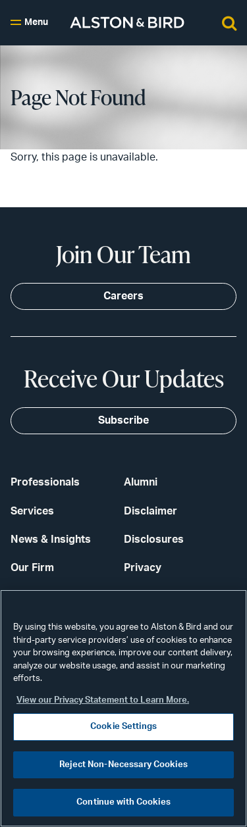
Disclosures (154, 539)
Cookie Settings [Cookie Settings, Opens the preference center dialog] (123, 726)
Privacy (142, 568)
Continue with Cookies (123, 802)
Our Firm (32, 568)
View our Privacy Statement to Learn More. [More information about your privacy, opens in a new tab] (102, 700)
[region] (123, 708)
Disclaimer (150, 511)
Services (32, 511)
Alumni (140, 482)
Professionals (45, 482)
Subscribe (123, 420)
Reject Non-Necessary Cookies (123, 765)
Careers (123, 296)
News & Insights (51, 539)
